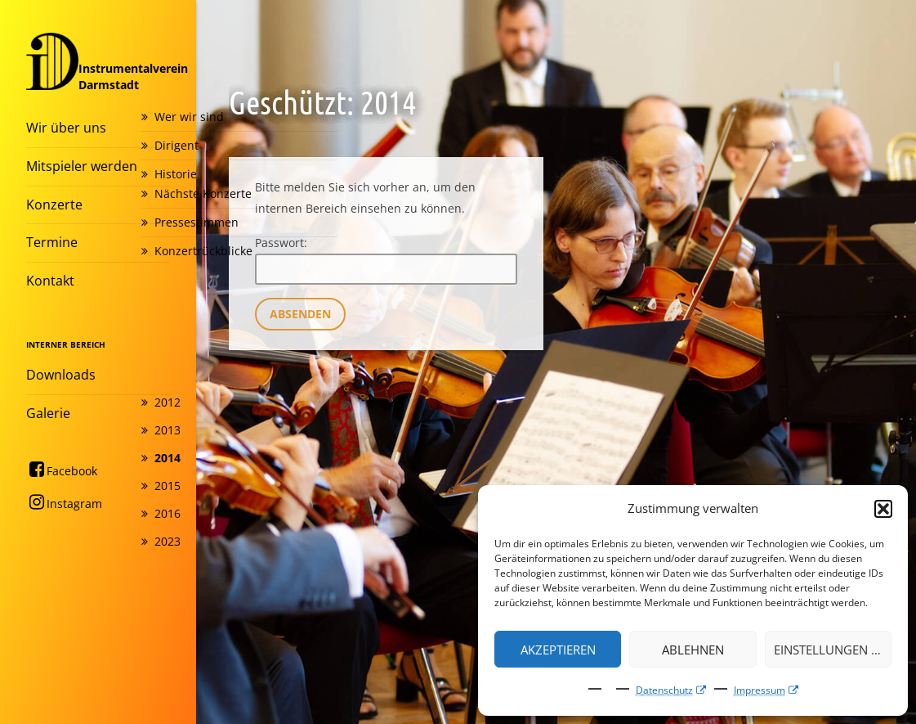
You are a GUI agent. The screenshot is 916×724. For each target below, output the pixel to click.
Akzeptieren (558, 649)
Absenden (300, 314)
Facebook (61, 470)
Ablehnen (693, 649)
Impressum (759, 690)
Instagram (64, 502)
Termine (52, 242)
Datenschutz (664, 690)
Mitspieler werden (81, 166)
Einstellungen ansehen (832, 649)
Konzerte (54, 205)
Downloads (61, 375)
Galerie (48, 413)
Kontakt (50, 281)
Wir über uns (66, 128)
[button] (883, 509)
